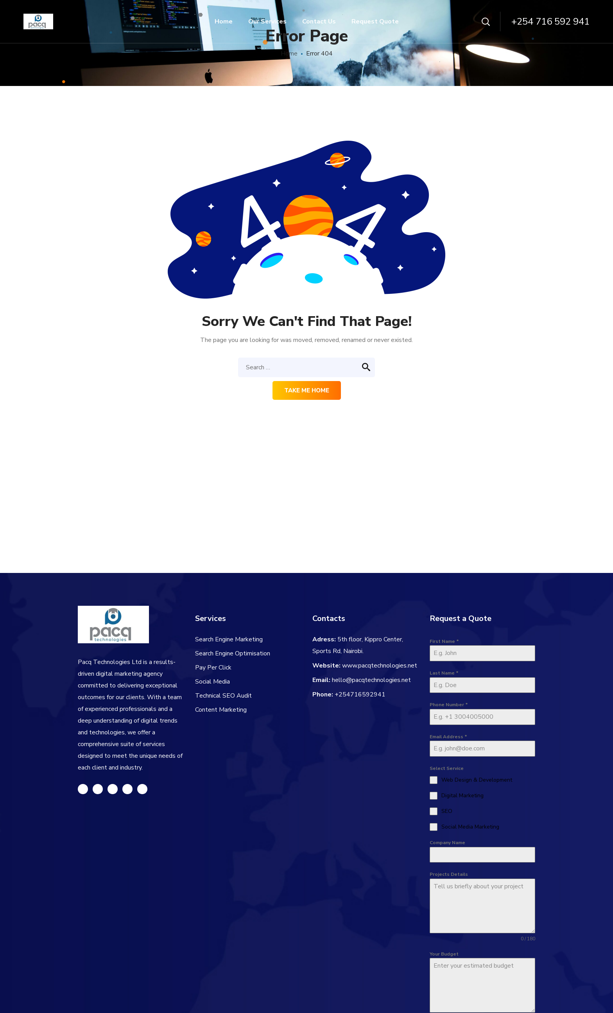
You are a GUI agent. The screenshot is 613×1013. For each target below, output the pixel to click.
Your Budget (444, 954)
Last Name (444, 673)
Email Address (448, 737)
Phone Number (449, 705)
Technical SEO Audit (223, 695)
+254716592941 (360, 694)
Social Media (212, 681)
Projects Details (449, 874)
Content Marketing (221, 709)
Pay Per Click (213, 667)
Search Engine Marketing (229, 639)
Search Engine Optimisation (232, 653)
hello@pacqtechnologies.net (371, 680)
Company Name (447, 842)
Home (289, 53)
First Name (444, 641)
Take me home (306, 390)
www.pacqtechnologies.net (379, 665)
